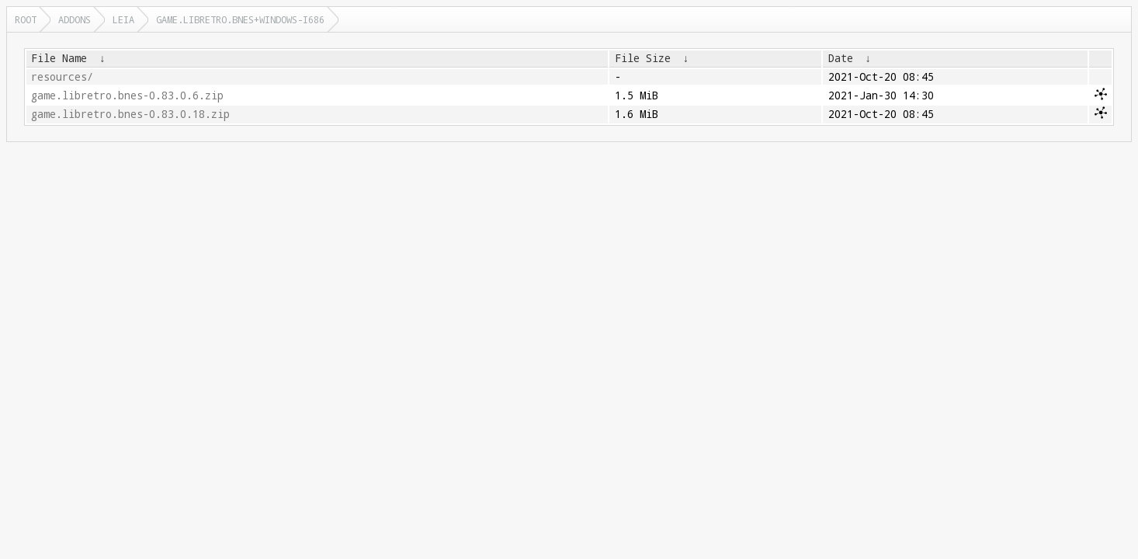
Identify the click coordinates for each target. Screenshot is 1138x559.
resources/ (62, 77)
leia (123, 19)
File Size (643, 58)
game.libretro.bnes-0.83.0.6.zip (127, 95)
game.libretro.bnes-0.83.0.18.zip (130, 114)
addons (74, 19)
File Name (59, 58)
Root (25, 19)
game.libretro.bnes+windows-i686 (240, 19)
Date (840, 58)
